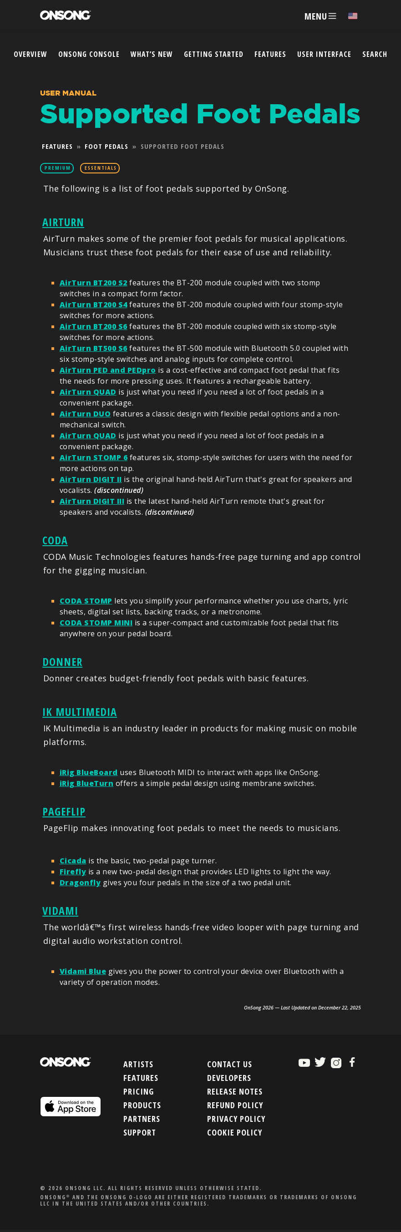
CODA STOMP (86, 601)
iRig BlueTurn (87, 783)
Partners (141, 1118)
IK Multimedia (79, 710)
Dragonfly (80, 882)
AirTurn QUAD (88, 391)
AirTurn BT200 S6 (93, 326)
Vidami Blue (83, 971)
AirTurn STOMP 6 (94, 457)
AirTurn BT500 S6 (93, 348)
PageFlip (64, 810)
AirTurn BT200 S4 (93, 304)
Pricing (138, 1090)
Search (374, 54)
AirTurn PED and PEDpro (108, 370)
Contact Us (229, 1063)
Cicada (73, 860)
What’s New (152, 54)
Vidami (60, 909)
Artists (138, 1063)
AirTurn (63, 220)
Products (142, 1104)
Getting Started (214, 54)
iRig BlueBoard (89, 772)
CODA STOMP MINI (96, 623)
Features (270, 54)
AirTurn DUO (85, 413)
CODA (55, 539)
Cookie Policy (234, 1131)
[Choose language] (353, 16)
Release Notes (235, 1090)
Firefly (73, 871)
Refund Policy (235, 1104)
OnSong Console (89, 54)
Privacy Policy (236, 1118)
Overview (30, 54)
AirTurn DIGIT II (91, 479)
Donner (62, 661)
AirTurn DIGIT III (92, 501)
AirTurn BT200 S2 (93, 282)
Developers (229, 1077)
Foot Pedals (106, 146)
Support (139, 1131)
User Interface (324, 54)
